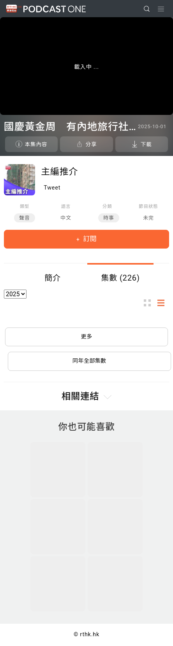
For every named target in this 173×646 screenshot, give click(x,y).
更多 (86, 336)
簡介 (52, 278)
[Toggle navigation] (161, 9)
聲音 (24, 218)
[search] (147, 9)
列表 (163, 303)
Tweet (52, 187)
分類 (107, 206)
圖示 (149, 303)
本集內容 (36, 144)
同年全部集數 (89, 361)
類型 (25, 206)
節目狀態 (148, 206)
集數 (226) (120, 278)
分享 (91, 144)
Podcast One (54, 9)
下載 (146, 144)
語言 (66, 206)
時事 (108, 218)
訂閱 (89, 239)
